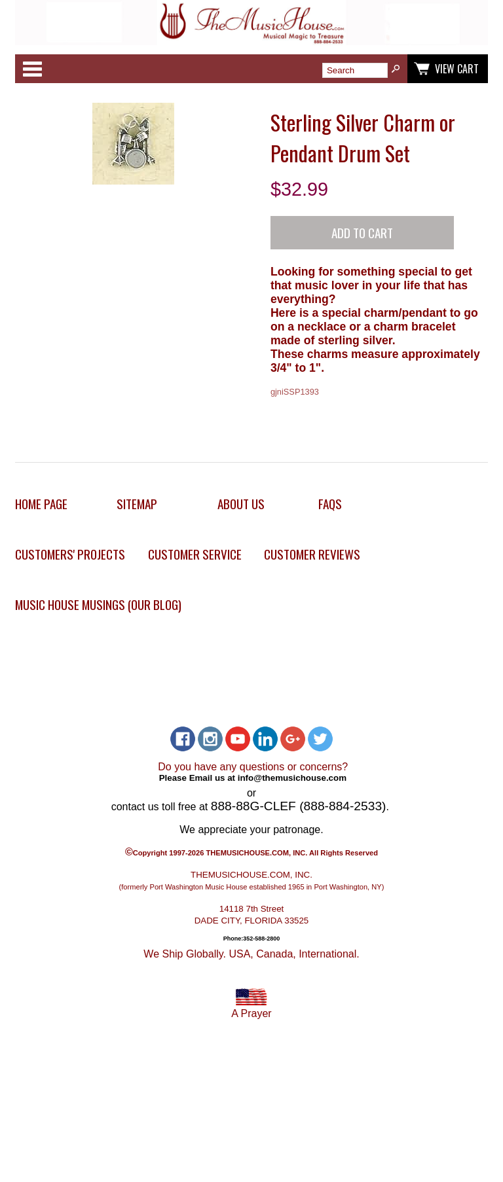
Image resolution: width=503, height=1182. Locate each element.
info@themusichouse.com (292, 778)
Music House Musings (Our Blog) (98, 604)
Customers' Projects (70, 554)
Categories (32, 68)
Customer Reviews (312, 554)
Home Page (41, 503)
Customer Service (195, 554)
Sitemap (137, 503)
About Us (241, 503)
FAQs (330, 503)
